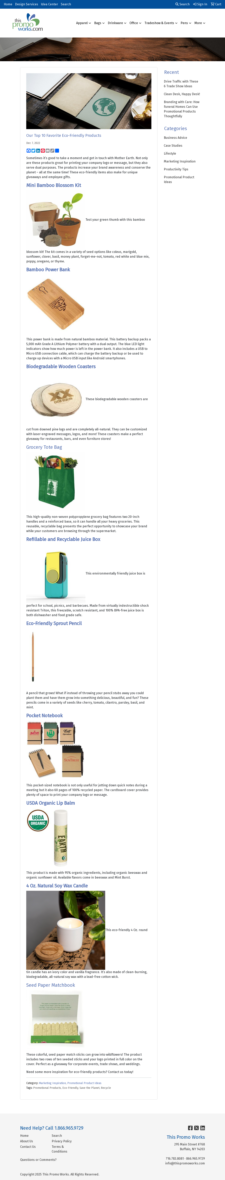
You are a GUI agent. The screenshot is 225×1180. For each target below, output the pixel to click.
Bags (97, 23)
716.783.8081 (175, 1158)
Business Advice (175, 138)
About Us (26, 1141)
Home (8, 4)
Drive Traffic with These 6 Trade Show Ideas (181, 84)
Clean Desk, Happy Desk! (182, 94)
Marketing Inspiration (52, 1083)
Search (66, 4)
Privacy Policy (62, 1141)
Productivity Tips (176, 169)
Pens (184, 23)
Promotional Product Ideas (84, 1083)
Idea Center (49, 4)
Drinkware (115, 23)
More (198, 23)
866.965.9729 (195, 1158)
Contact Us (28, 1147)
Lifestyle (170, 153)
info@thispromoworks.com (185, 1163)
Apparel (82, 23)
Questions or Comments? (38, 1160)
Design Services (26, 4)
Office (133, 23)
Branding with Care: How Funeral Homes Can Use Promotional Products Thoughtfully (181, 109)
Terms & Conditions (59, 1149)
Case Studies (173, 145)
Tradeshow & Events (159, 23)
